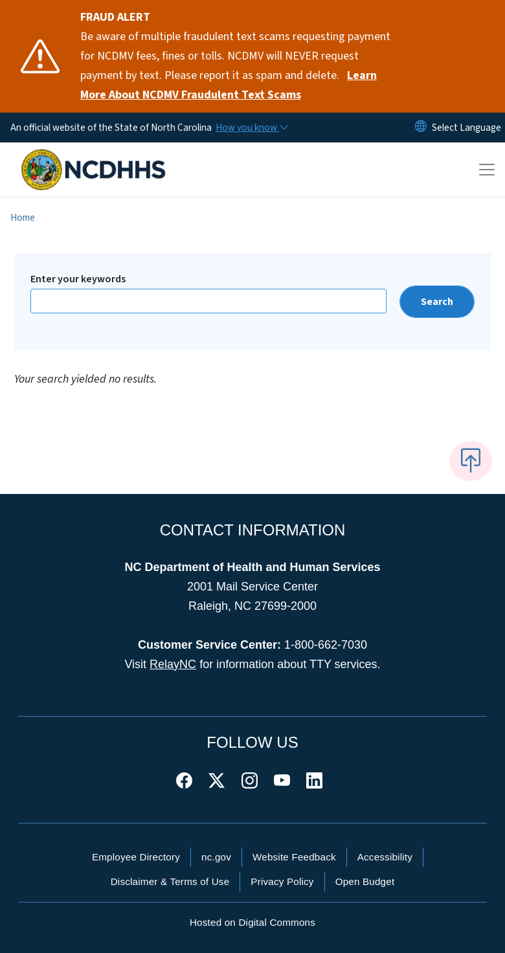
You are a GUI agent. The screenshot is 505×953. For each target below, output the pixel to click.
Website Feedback (294, 856)
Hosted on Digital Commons (252, 922)
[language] (466, 127)
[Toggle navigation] (487, 169)
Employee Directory (136, 856)
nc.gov (216, 856)
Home (22, 217)
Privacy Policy (282, 881)
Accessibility (384, 856)
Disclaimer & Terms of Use (170, 881)
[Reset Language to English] (421, 127)
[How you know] (251, 127)
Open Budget (365, 881)
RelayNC (173, 664)
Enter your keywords (78, 279)
